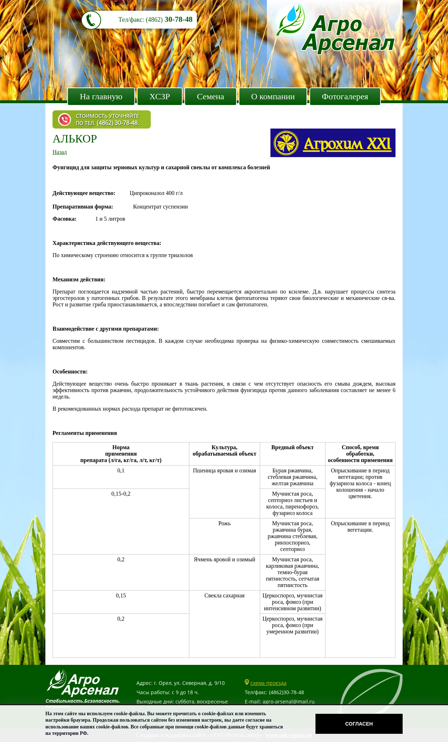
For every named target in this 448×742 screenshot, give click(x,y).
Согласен (359, 724)
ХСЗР (159, 96)
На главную (101, 96)
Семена (210, 96)
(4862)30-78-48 (286, 692)
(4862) (154, 19)
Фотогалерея (345, 96)
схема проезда (268, 683)
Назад (60, 152)
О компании (273, 96)
